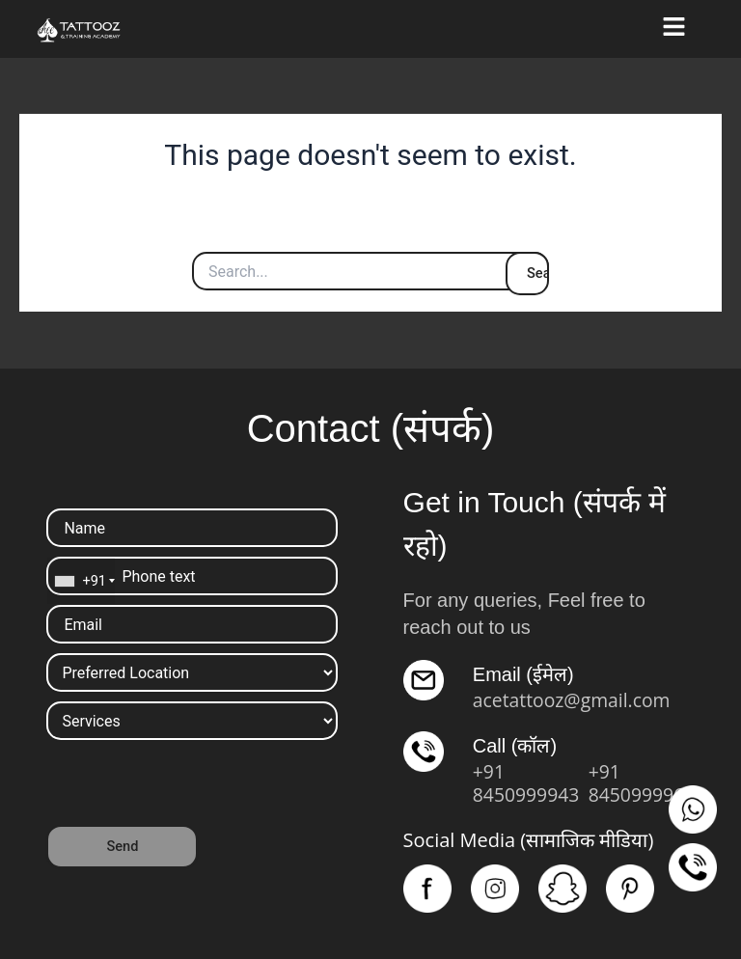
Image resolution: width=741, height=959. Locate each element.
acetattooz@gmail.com (575, 700)
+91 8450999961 (644, 783)
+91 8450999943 (528, 783)
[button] (674, 29)
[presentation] (193, 787)
